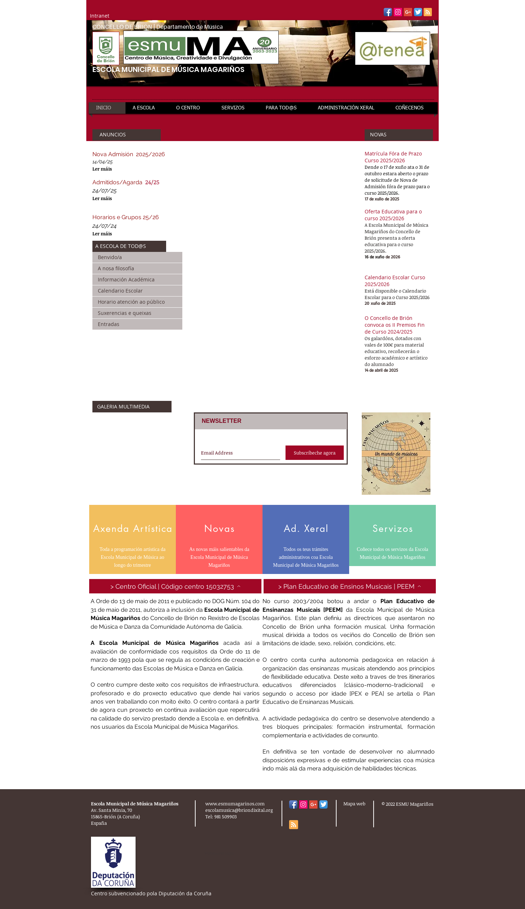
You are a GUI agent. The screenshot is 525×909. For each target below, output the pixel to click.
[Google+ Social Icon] (408, 12)
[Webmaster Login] (219, 853)
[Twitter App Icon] (418, 12)
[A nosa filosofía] (137, 268)
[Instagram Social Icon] (398, 12)
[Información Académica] (137, 279)
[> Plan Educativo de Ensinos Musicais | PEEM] (350, 586)
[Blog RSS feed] (428, 12)
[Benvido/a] (137, 257)
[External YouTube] (137, 453)
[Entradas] (137, 324)
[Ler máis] (111, 169)
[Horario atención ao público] (137, 302)
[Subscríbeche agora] (315, 453)
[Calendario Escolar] (137, 290)
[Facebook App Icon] (388, 12)
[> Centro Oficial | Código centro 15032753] (175, 586)
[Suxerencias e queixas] (137, 313)
